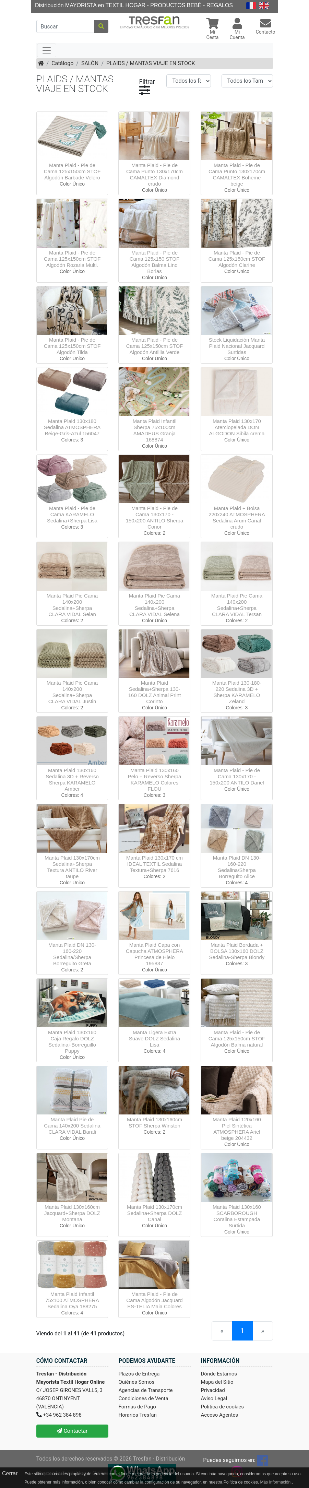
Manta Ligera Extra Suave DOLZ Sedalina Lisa (154, 1038)
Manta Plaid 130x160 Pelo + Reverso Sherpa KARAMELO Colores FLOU (154, 779)
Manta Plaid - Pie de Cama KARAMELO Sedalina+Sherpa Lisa (72, 514)
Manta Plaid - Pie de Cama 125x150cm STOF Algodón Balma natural (237, 1038)
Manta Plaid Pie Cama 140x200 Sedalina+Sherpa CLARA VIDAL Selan (72, 605)
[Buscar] (65, 26)
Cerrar (9, 1473)
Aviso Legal (214, 1398)
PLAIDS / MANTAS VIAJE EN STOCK (150, 63)
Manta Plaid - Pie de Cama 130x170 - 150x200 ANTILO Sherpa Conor (154, 517)
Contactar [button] (72, 1431)
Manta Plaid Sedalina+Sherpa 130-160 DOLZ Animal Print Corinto (154, 692)
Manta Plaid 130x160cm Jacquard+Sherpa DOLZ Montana (72, 1213)
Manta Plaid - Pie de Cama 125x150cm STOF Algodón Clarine (237, 259)
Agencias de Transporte (146, 1390)
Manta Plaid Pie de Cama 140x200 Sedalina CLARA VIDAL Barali (72, 1126)
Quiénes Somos (137, 1382)
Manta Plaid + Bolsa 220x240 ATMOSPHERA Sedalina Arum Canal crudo (237, 517)
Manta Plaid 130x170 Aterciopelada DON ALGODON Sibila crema (237, 427)
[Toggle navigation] (46, 50)
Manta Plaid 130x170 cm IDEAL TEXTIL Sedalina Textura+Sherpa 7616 (154, 864)
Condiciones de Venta (143, 1398)
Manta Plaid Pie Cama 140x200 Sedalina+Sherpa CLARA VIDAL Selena (154, 605)
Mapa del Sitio (217, 1382)
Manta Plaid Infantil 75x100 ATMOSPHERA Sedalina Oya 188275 (72, 1300)
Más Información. (276, 1482)
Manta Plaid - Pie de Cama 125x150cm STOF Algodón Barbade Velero (72, 171)
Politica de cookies (222, 1407)
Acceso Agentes (219, 1415)
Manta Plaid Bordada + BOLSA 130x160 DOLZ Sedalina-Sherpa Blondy (237, 951)
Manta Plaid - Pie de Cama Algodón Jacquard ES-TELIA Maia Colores (154, 1300)
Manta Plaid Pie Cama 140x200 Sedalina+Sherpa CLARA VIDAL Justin (72, 692)
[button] (212, 29)
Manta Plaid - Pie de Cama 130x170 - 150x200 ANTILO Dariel (237, 776)
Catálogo (62, 63)
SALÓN (89, 63)
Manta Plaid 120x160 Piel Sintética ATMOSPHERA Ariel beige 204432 (237, 1129)
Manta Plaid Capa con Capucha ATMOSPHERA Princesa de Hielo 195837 (154, 954)
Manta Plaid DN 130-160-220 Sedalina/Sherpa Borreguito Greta (72, 954)
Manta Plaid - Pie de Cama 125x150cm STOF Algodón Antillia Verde (154, 346)
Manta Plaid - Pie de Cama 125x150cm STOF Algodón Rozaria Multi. (72, 259)
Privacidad (213, 1390)
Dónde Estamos (219, 1374)
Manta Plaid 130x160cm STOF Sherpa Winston (154, 1123)
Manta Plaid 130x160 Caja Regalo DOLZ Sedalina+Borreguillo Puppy (72, 1041)
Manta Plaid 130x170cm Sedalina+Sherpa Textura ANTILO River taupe (72, 867)
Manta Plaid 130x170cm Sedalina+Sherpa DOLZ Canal (154, 1213)
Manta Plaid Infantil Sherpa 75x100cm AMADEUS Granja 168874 (155, 430)
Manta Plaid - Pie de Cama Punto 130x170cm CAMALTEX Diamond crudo (154, 174)
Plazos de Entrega (139, 1374)
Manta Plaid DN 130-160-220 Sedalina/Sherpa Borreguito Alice (237, 867)
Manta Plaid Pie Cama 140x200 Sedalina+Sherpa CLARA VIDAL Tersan (236, 605)
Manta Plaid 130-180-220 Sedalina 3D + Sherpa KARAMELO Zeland (236, 692)
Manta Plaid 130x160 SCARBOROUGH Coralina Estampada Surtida (237, 1216)
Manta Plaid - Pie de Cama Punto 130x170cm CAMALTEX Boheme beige (237, 174)
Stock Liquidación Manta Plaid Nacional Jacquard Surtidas (237, 346)
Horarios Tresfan (138, 1415)
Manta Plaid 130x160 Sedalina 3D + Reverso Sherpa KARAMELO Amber (72, 779)
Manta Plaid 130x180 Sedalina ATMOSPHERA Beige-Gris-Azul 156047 (72, 427)
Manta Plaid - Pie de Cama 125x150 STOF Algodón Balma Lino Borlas (155, 262)
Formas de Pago (137, 1407)
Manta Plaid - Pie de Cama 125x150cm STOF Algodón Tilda (72, 346)
